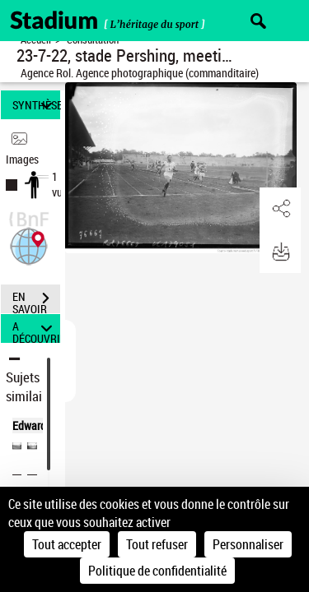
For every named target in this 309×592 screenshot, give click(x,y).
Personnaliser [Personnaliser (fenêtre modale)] (248, 544)
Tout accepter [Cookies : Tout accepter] (66, 544)
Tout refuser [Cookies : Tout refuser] (157, 544)
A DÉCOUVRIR (36, 328)
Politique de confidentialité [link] (157, 571)
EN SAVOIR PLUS (36, 300)
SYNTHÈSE (36, 104)
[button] (28, 244)
